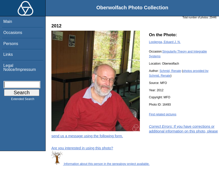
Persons (10, 43)
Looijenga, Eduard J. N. (164, 42)
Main (7, 21)
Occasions (12, 32)
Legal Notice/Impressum (19, 67)
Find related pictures (162, 114)
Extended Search (22, 100)
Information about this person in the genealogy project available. (100, 164)
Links (8, 54)
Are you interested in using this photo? (82, 148)
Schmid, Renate (170, 71)
